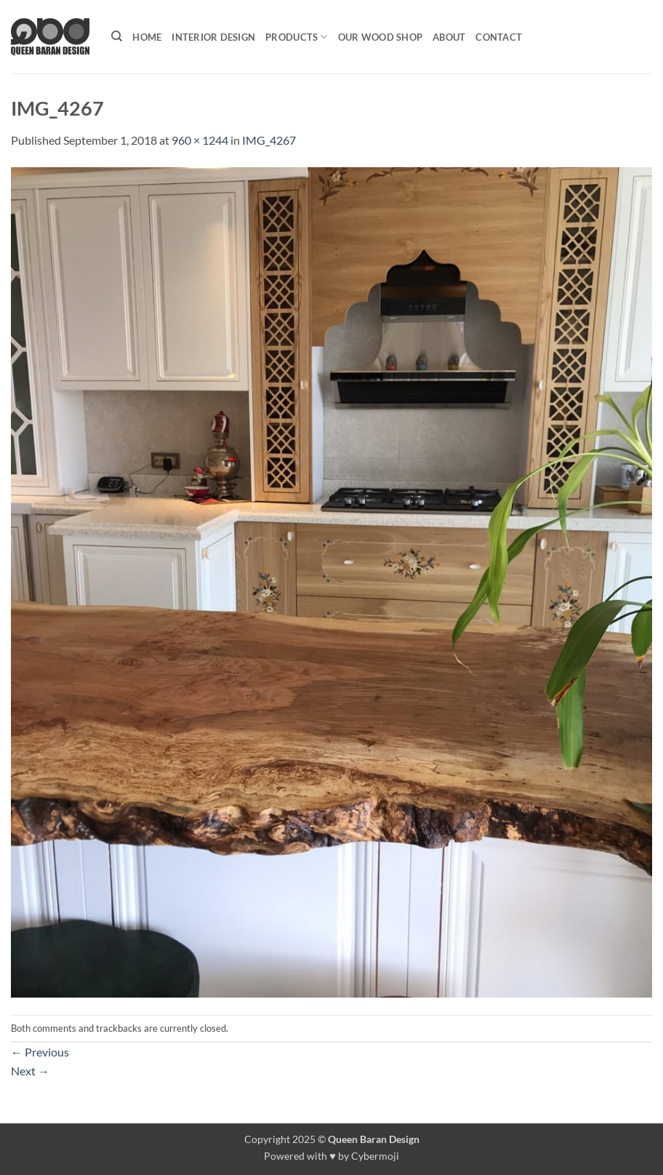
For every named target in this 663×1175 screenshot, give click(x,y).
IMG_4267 (269, 140)
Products (296, 37)
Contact (498, 37)
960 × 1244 (200, 140)
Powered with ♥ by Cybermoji (331, 1156)
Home (146, 37)
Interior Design (213, 37)
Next (30, 1071)
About (449, 37)
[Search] (116, 36)
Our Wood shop (380, 37)
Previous (40, 1052)
